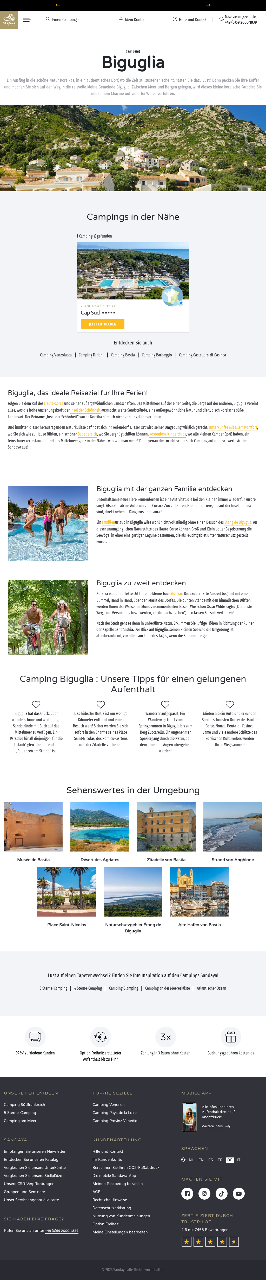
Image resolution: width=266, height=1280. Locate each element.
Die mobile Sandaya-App (114, 1176)
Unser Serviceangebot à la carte (31, 1200)
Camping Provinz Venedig (114, 1121)
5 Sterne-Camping (20, 1113)
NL (191, 1160)
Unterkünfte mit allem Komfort (233, 427)
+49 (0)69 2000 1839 (61, 1231)
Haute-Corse (53, 403)
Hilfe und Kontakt (107, 1151)
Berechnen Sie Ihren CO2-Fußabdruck (125, 1168)
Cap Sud (90, 313)
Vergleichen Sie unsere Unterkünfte (35, 1168)
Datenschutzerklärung (111, 1208)
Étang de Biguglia (237, 522)
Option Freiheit (105, 1224)
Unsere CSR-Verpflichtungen (29, 1184)
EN (201, 1160)
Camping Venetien (108, 1105)
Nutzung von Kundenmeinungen (121, 1216)
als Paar (176, 593)
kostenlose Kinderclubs (167, 434)
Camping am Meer (20, 1121)
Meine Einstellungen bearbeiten (120, 1232)
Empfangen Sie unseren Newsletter (34, 1151)
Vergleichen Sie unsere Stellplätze (33, 1176)
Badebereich (87, 434)
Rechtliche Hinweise (109, 1200)
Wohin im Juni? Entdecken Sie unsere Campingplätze (133, 5)
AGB (96, 1192)
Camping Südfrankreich (24, 1105)
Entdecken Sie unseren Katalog (31, 1159)
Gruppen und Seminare (24, 1192)
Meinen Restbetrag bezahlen (117, 1184)
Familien (108, 522)
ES (210, 1160)
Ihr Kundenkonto (107, 1159)
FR (220, 1160)
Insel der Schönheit (85, 410)
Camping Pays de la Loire (114, 1113)
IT (239, 1160)
